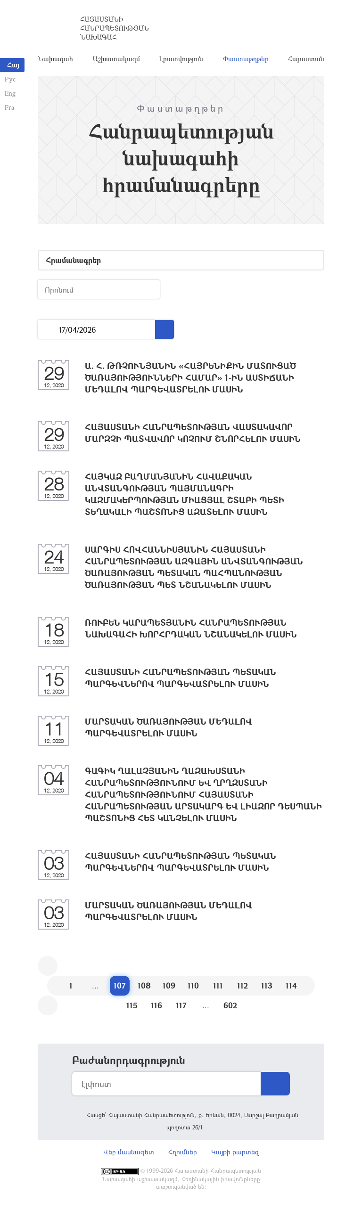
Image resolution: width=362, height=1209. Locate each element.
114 (291, 985)
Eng (10, 93)
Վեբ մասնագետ (128, 1151)
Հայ (13, 64)
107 (120, 985)
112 (242, 985)
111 (218, 985)
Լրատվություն (181, 58)
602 (230, 1005)
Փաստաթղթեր (246, 58)
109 (169, 985)
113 (266, 985)
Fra (10, 107)
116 (156, 1005)
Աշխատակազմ (116, 58)
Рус (10, 78)
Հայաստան (306, 58)
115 (132, 1005)
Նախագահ (55, 58)
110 (193, 985)
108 (144, 985)
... (48, 330)
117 (181, 1005)
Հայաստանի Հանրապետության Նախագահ (114, 28)
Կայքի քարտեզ (235, 1151)
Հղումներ (182, 1151)
